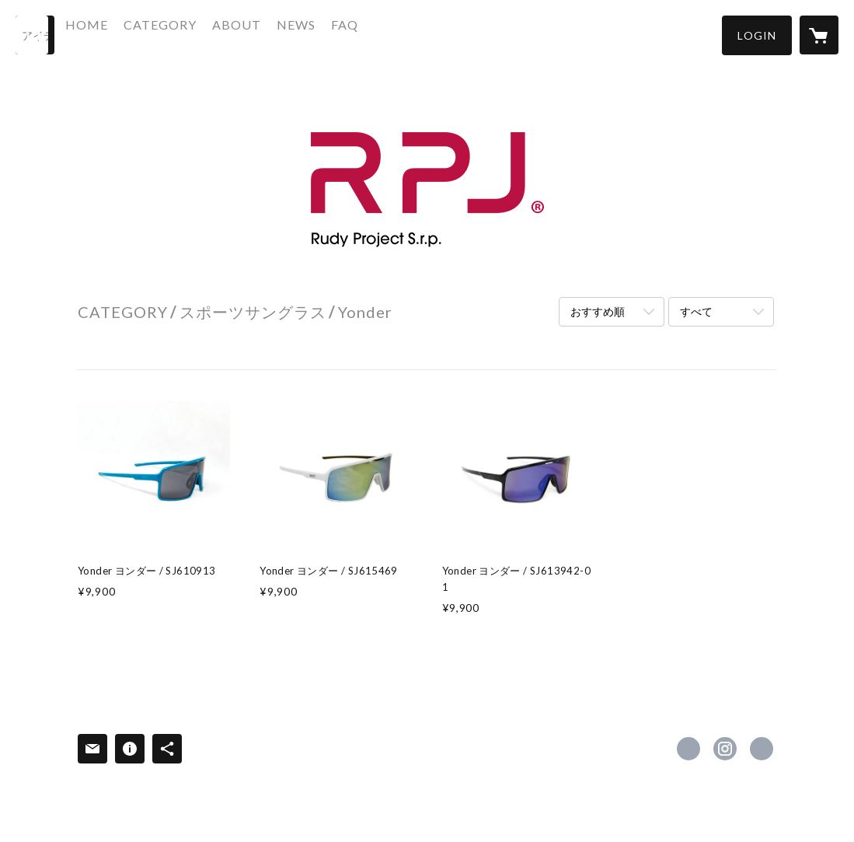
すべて (696, 311)
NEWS (331, 33)
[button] (757, 35)
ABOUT (272, 33)
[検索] (35, 35)
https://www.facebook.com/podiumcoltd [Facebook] (688, 748)
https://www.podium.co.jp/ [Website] (761, 748)
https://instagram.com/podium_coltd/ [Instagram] (725, 748)
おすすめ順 (597, 311)
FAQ (380, 33)
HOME (122, 33)
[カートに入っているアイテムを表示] (819, 35)
